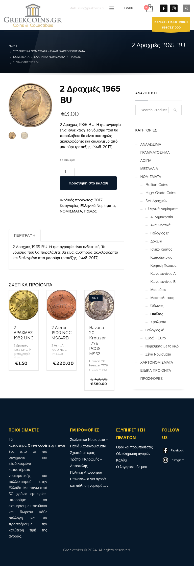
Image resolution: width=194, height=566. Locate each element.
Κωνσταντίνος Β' (164, 281)
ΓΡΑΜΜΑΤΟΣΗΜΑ (155, 152)
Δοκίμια (156, 241)
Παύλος (90, 211)
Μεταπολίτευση (162, 297)
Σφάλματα (158, 322)
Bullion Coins (157, 184)
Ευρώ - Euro (156, 338)
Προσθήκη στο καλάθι (88, 183)
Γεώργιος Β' (160, 233)
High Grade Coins (161, 193)
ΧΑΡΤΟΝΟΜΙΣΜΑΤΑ (156, 362)
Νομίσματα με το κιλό (162, 346)
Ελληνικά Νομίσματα (97, 205)
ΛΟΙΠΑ (145, 160)
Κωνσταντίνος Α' (164, 273)
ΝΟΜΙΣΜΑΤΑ (71, 211)
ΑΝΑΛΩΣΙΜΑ (150, 144)
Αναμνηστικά (161, 225)
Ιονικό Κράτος (161, 249)
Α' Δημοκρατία (162, 217)
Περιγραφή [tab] (24, 235)
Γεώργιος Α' (155, 330)
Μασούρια (158, 289)
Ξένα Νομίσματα (158, 354)
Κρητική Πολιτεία (164, 265)
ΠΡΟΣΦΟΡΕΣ (151, 378)
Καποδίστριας (161, 257)
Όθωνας (157, 306)
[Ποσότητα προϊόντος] (67, 172)
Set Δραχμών (156, 201)
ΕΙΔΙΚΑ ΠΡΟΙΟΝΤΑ (155, 370)
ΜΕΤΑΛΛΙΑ (149, 168)
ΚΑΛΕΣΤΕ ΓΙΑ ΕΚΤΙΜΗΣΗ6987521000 (171, 26)
